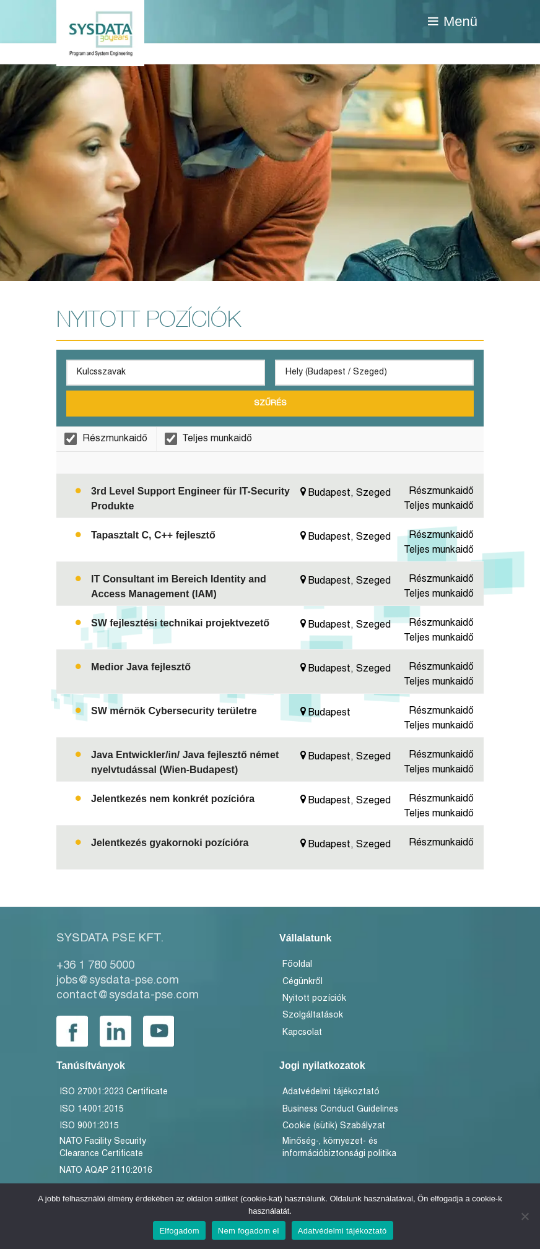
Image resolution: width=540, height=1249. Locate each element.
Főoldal (297, 965)
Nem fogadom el (248, 1230)
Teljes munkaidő (208, 438)
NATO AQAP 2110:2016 (105, 1171)
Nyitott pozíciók (314, 999)
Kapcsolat (302, 1033)
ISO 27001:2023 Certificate (113, 1092)
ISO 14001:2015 (91, 1109)
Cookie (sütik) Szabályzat (333, 1126)
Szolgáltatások (312, 1015)
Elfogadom (179, 1230)
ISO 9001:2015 (89, 1126)
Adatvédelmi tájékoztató (331, 1092)
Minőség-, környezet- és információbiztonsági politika (339, 1148)
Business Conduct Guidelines (340, 1109)
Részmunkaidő (105, 438)
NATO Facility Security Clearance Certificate (102, 1148)
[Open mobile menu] (453, 21)
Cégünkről (302, 982)
